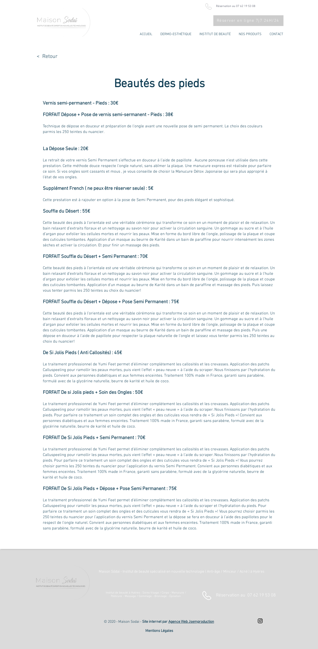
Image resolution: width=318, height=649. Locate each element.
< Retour (47, 56)
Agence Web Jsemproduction (191, 622)
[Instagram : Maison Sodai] (260, 621)
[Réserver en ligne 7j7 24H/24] (248, 20)
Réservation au (246, 595)
